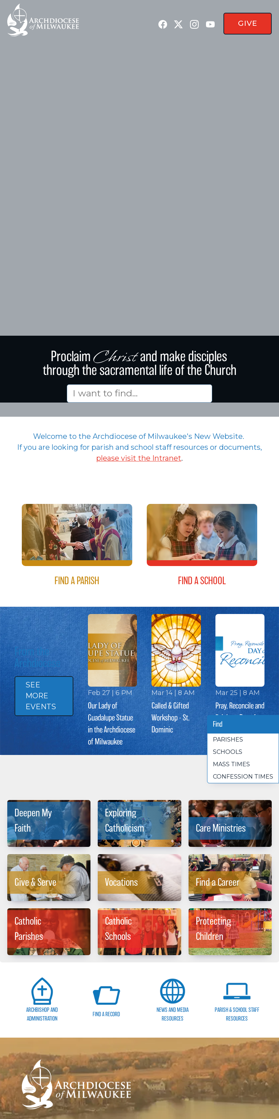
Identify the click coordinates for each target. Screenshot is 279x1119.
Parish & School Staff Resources (237, 999)
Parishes (228, 739)
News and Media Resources (173, 999)
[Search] (139, 393)
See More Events (40, 695)
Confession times (243, 776)
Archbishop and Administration (42, 999)
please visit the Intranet (138, 458)
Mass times (231, 764)
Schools (227, 751)
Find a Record (106, 999)
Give (247, 23)
